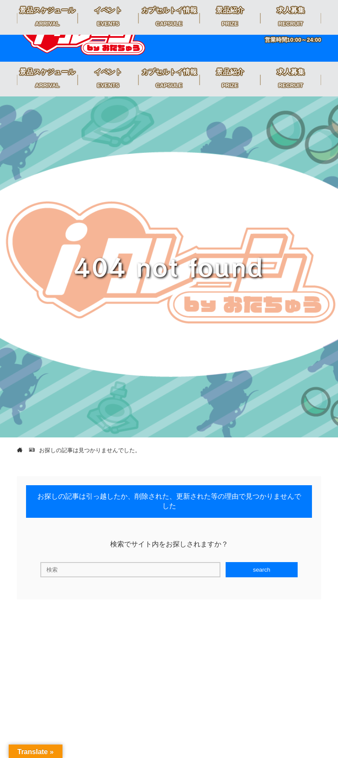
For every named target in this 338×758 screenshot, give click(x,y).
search (261, 569)
